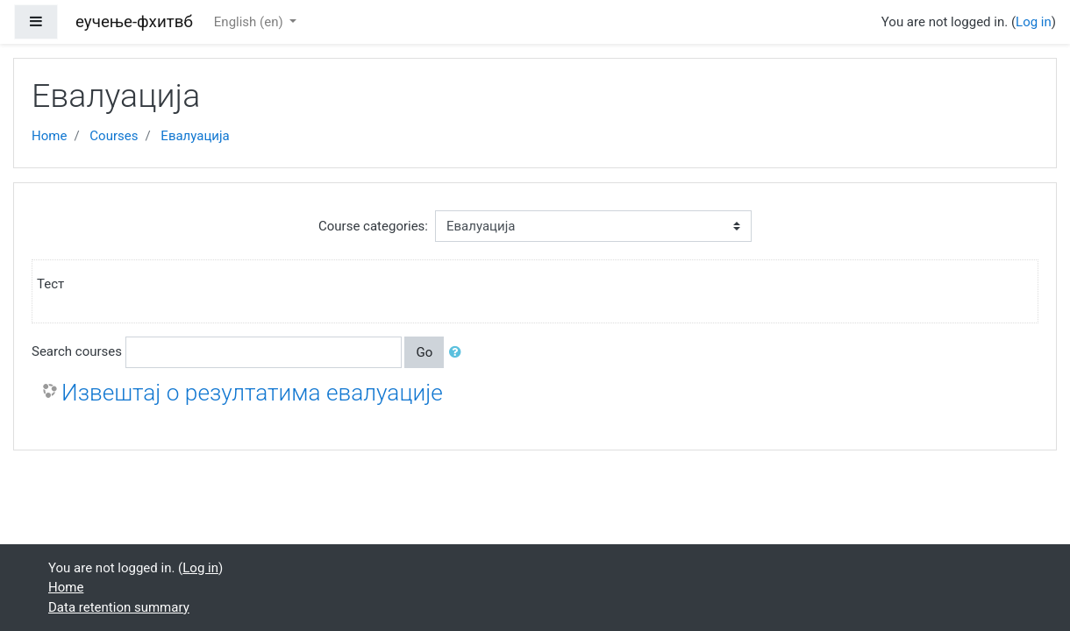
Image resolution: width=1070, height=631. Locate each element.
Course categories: (373, 226)
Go (424, 352)
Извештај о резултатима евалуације (252, 392)
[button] (458, 353)
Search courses (77, 351)
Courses (113, 136)
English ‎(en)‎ (250, 22)
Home (49, 136)
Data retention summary (118, 607)
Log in (1034, 22)
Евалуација (194, 136)
